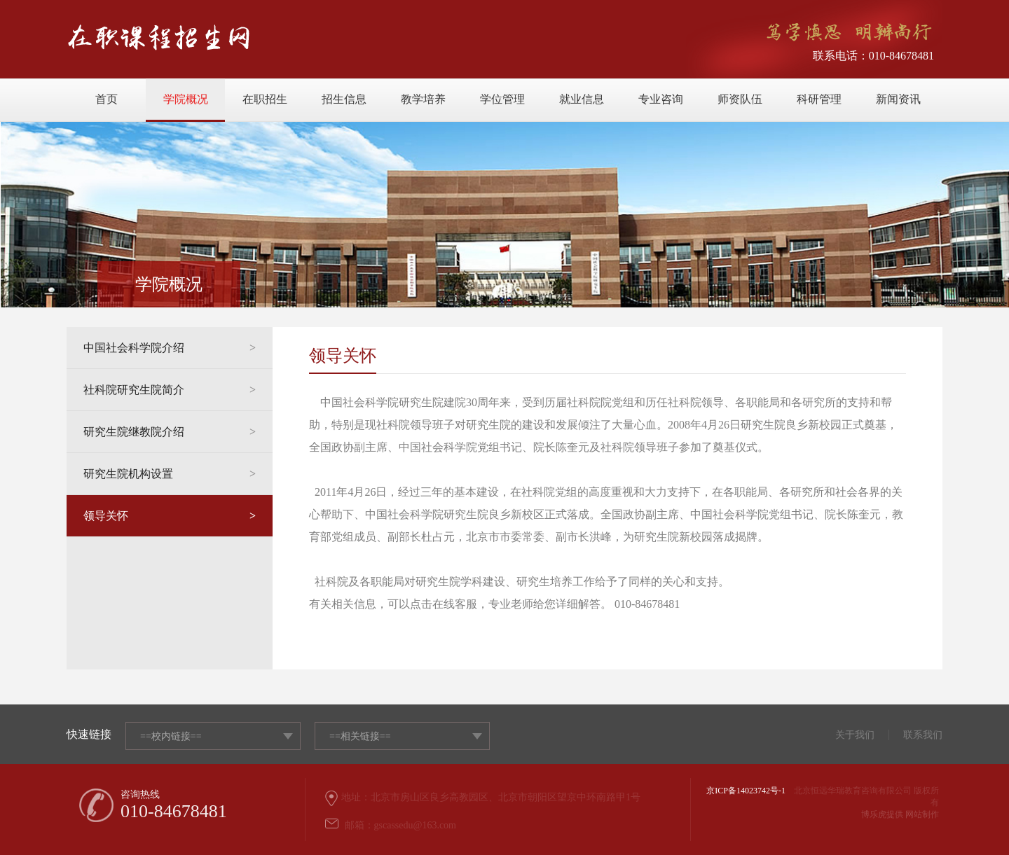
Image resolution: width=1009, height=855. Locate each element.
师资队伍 (740, 99)
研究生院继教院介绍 (169, 432)
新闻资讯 (898, 99)
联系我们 (922, 735)
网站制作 (922, 814)
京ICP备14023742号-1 (745, 790)
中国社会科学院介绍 (169, 348)
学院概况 (185, 99)
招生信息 (344, 99)
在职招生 (264, 99)
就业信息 (581, 99)
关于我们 (854, 735)
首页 (106, 99)
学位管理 (502, 99)
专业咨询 (660, 99)
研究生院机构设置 (169, 474)
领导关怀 (169, 516)
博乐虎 (873, 814)
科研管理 (819, 99)
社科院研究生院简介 (169, 390)
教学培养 (423, 99)
